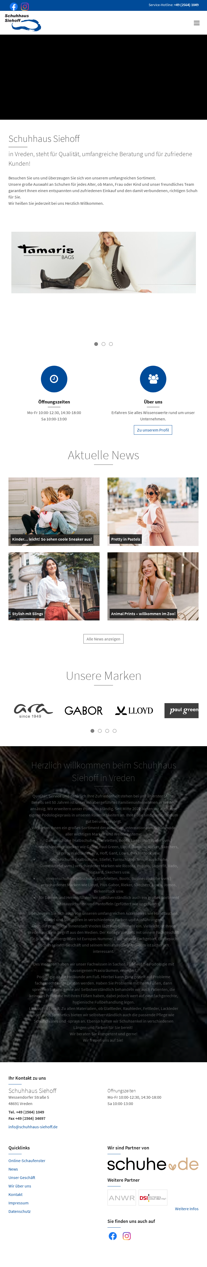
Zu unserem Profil (153, 430)
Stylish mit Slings (27, 614)
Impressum (18, 1202)
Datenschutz (19, 1211)
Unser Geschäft (21, 1177)
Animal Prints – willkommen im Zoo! (143, 614)
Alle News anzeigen (103, 641)
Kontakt (15, 1194)
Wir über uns (19, 1186)
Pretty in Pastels (125, 540)
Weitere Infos (187, 1208)
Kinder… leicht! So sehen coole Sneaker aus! (52, 540)
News (13, 1169)
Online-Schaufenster (26, 1160)
